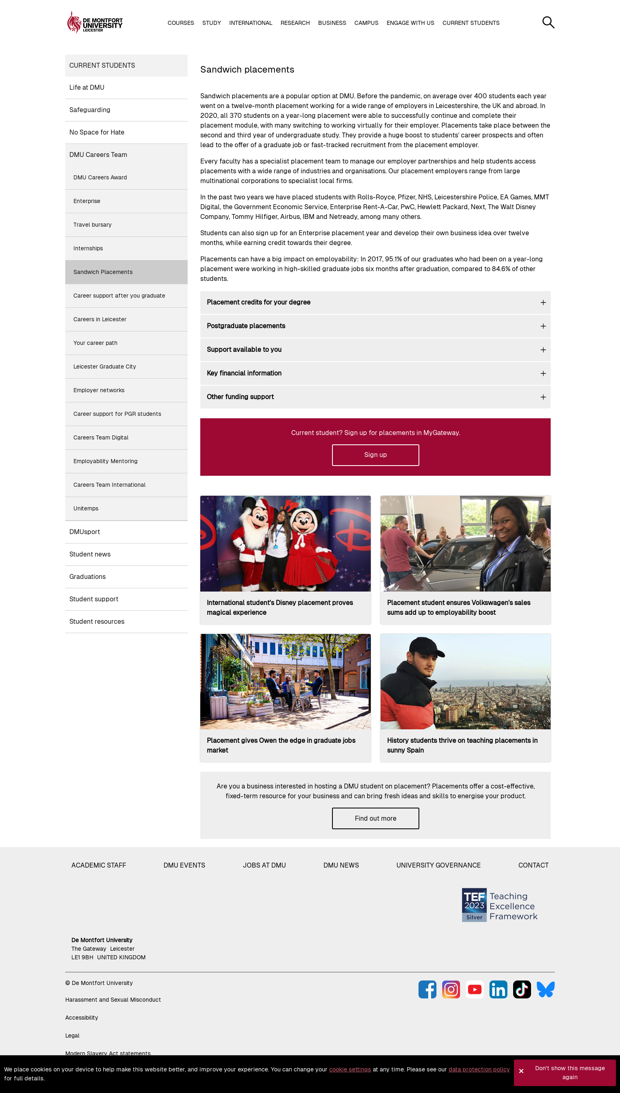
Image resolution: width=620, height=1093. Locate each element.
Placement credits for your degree (258, 302)
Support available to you (244, 349)
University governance (438, 865)
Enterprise (86, 201)
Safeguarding (90, 110)
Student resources (96, 621)
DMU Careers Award (100, 177)
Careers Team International (109, 484)
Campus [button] (366, 23)
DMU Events (184, 865)
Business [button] (332, 23)
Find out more (375, 818)
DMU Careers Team (98, 155)
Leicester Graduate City (104, 366)
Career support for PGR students (117, 414)
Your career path (95, 343)
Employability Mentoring (105, 461)
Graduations (87, 577)
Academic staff (98, 865)
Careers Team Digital (100, 437)
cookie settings (350, 1069)
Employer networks (98, 390)
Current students (102, 65)
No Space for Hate (96, 132)
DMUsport (84, 532)
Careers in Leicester (99, 319)
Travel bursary (92, 224)
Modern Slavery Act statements (108, 1053)
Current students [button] (471, 23)
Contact (533, 865)
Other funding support (240, 397)
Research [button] (295, 23)
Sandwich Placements (103, 272)
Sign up (375, 455)
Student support (93, 599)
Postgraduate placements (246, 326)
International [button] (250, 23)
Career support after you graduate (119, 295)
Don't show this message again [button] (570, 1072)
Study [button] (211, 23)
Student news (90, 554)
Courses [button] (181, 23)
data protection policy (479, 1069)
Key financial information (244, 373)
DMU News (341, 865)
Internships (88, 248)
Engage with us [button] (410, 23)
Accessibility (81, 1017)
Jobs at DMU (264, 865)
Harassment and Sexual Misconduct (113, 999)
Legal (72, 1035)
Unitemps (85, 508)
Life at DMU (86, 87)
